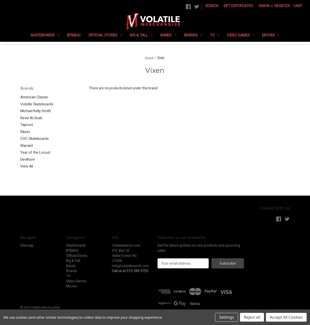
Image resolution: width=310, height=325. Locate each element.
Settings (226, 317)
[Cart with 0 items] (298, 6)
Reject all (252, 317)
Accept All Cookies (286, 317)
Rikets (25, 132)
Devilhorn (27, 159)
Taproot (26, 125)
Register (282, 6)
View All (26, 166)
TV (214, 35)
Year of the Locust (35, 152)
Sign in (263, 6)
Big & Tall (141, 35)
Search (211, 6)
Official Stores (105, 35)
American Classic (34, 97)
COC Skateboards (34, 138)
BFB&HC (74, 35)
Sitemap (26, 245)
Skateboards (45, 35)
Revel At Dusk (31, 118)
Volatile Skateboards (36, 104)
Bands (168, 35)
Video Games (240, 35)
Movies (270, 35)
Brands (193, 35)
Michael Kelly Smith (35, 111)
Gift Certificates (238, 6)
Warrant (26, 145)
